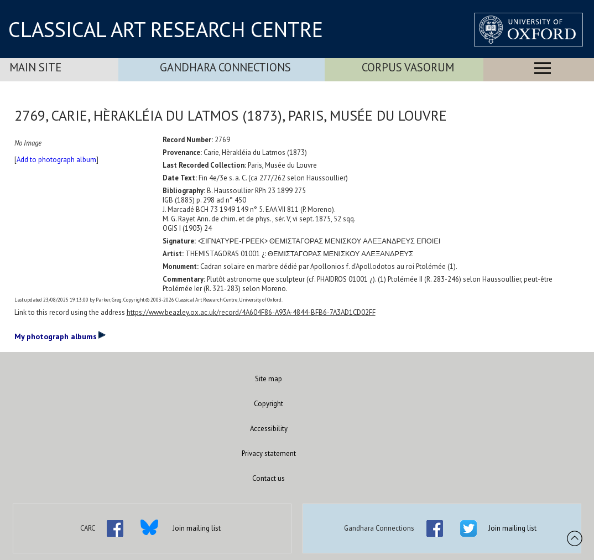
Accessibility (269, 428)
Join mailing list (197, 528)
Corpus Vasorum (408, 67)
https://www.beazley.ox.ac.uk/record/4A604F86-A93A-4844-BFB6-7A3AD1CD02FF (251, 312)
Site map (268, 378)
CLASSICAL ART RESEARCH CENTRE (165, 29)
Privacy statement (269, 453)
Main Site (35, 67)
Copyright (268, 403)
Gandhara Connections (225, 67)
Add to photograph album (56, 159)
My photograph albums (60, 335)
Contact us (268, 478)
